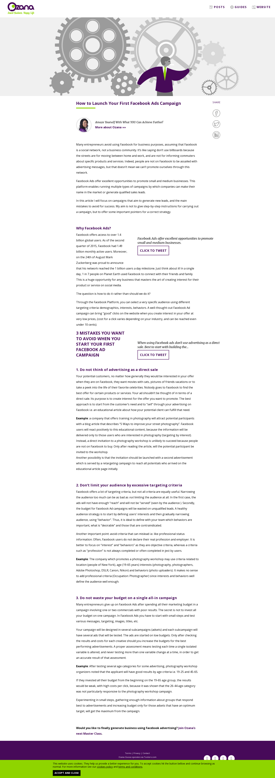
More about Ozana (108, 127)
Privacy (136, 753)
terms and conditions (130, 766)
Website (261, 7)
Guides (238, 7)
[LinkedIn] (216, 135)
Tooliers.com (150, 757)
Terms (128, 753)
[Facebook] (216, 113)
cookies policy (105, 766)
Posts (217, 7)
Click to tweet (153, 250)
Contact (146, 753)
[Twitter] (216, 124)
